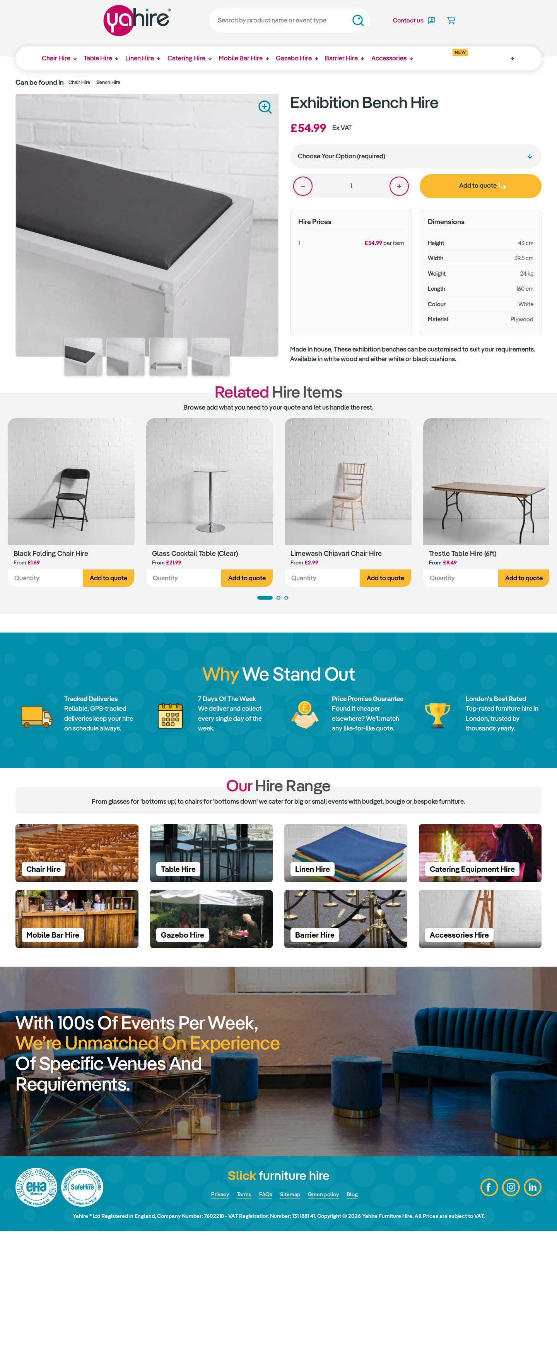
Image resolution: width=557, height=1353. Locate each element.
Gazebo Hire (302, 58)
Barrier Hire (351, 58)
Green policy (328, 1316)
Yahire (116, 20)
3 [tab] (286, 599)
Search (337, 21)
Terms (239, 1316)
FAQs (263, 1316)
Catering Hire (191, 58)
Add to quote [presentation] (482, 185)
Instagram (508, 1309)
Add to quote (108, 580)
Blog (361, 1316)
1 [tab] (265, 599)
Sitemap (290, 1316)
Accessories (399, 58)
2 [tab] (278, 599)
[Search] (268, 21)
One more (399, 186)
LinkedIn (532, 1309)
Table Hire (100, 58)
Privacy (211, 1316)
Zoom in (265, 107)
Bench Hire (108, 82)
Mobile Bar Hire (247, 58)
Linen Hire (143, 58)
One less (303, 186)
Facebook (485, 1309)
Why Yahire (491, 58)
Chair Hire (57, 58)
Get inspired (449, 55)
